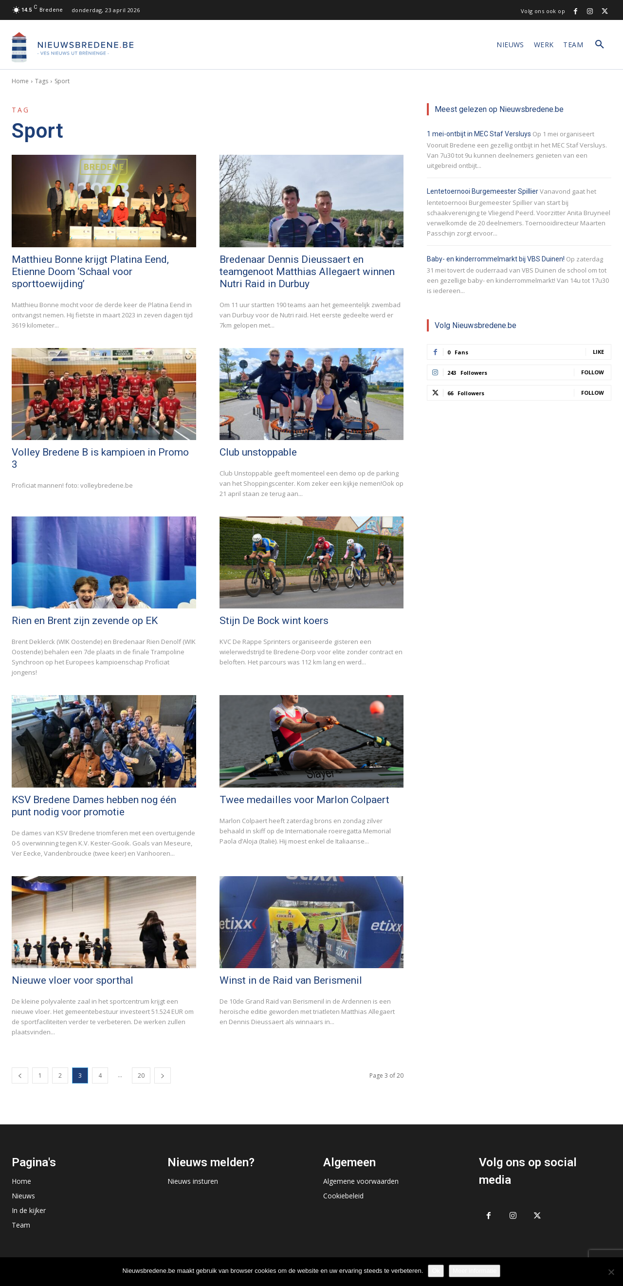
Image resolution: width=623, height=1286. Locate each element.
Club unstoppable (258, 452)
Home (20, 81)
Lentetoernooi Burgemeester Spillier (482, 191)
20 (141, 1075)
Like (598, 351)
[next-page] (162, 1075)
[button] (599, 44)
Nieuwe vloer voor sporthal (72, 980)
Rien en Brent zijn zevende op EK (85, 620)
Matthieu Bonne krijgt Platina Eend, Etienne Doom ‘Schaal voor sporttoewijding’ (90, 272)
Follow (592, 372)
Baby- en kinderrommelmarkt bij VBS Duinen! (496, 259)
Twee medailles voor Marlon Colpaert (304, 800)
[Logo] (72, 47)
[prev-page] (20, 1075)
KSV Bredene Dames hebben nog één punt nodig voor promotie (94, 806)
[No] (611, 1272)
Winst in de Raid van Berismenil (291, 980)
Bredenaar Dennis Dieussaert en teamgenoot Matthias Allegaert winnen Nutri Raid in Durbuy (307, 272)
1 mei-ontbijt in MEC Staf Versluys (479, 134)
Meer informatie (474, 1270)
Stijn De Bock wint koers (274, 620)
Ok (436, 1270)
